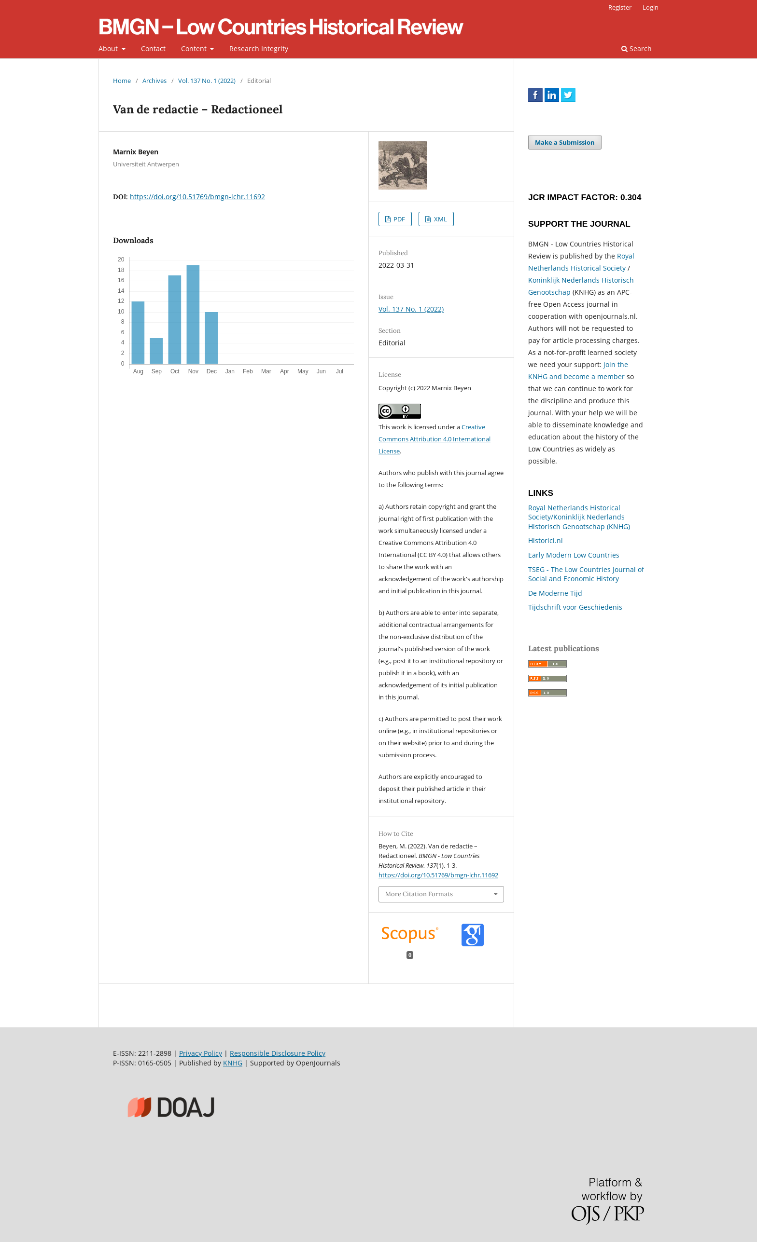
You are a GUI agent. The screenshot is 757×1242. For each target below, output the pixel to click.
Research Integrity (258, 48)
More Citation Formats (419, 894)
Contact (153, 48)
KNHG (232, 1062)
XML (440, 219)
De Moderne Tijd (555, 593)
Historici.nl (545, 540)
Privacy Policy (200, 1053)
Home (122, 80)
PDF (398, 219)
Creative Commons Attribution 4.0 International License (434, 439)
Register (619, 7)
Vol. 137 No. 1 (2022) (207, 80)
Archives (154, 80)
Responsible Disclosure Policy (277, 1053)
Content (195, 48)
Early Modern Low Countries (573, 555)
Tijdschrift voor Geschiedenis (575, 607)
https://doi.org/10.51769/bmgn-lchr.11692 (197, 196)
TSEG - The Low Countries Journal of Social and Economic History (586, 574)
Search (636, 48)
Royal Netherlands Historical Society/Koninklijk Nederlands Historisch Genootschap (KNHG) (579, 517)
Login (651, 7)
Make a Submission (565, 142)
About (109, 48)
